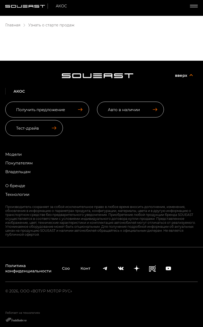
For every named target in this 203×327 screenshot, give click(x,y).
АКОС (61, 5)
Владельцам (18, 171)
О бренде (15, 185)
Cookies (66, 268)
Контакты (86, 268)
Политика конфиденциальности (28, 268)
